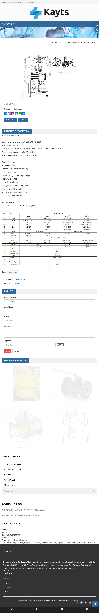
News (5, 591)
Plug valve (23, 404)
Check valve (20, 280)
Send (8, 351)
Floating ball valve (73, 404)
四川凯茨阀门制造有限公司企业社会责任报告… (23, 515)
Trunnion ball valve (13, 464)
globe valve (15, 283)
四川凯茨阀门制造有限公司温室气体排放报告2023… (25, 510)
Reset (16, 351)
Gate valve (77, 43)
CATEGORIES (8, 24)
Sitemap (77, 600)
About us (7, 583)
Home (56, 43)
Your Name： (9, 307)
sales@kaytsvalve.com (17, 540)
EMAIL (23, 120)
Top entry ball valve (23, 447)
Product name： (11, 297)
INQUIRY (10, 120)
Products (66, 43)
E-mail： (7, 317)
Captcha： (8, 341)
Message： (8, 326)
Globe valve (9, 480)
